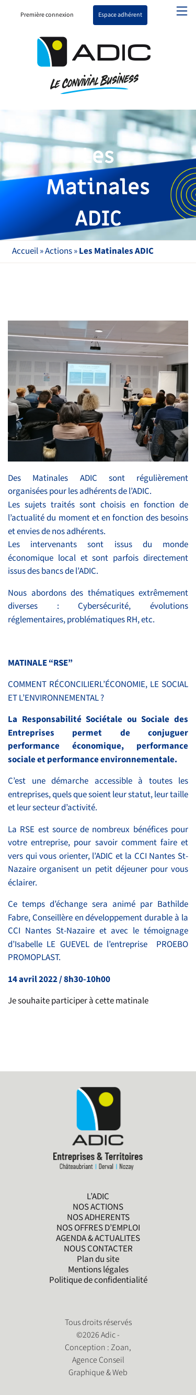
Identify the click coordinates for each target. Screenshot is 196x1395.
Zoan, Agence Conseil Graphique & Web (99, 1360)
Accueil (25, 251)
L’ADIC (98, 1196)
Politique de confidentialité (98, 1280)
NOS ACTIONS (98, 1207)
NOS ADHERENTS (98, 1217)
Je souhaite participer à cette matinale (78, 1001)
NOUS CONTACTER (98, 1249)
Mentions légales (98, 1269)
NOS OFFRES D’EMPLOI (98, 1228)
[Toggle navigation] (182, 11)
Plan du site (98, 1259)
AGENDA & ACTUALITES (98, 1238)
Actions (58, 251)
